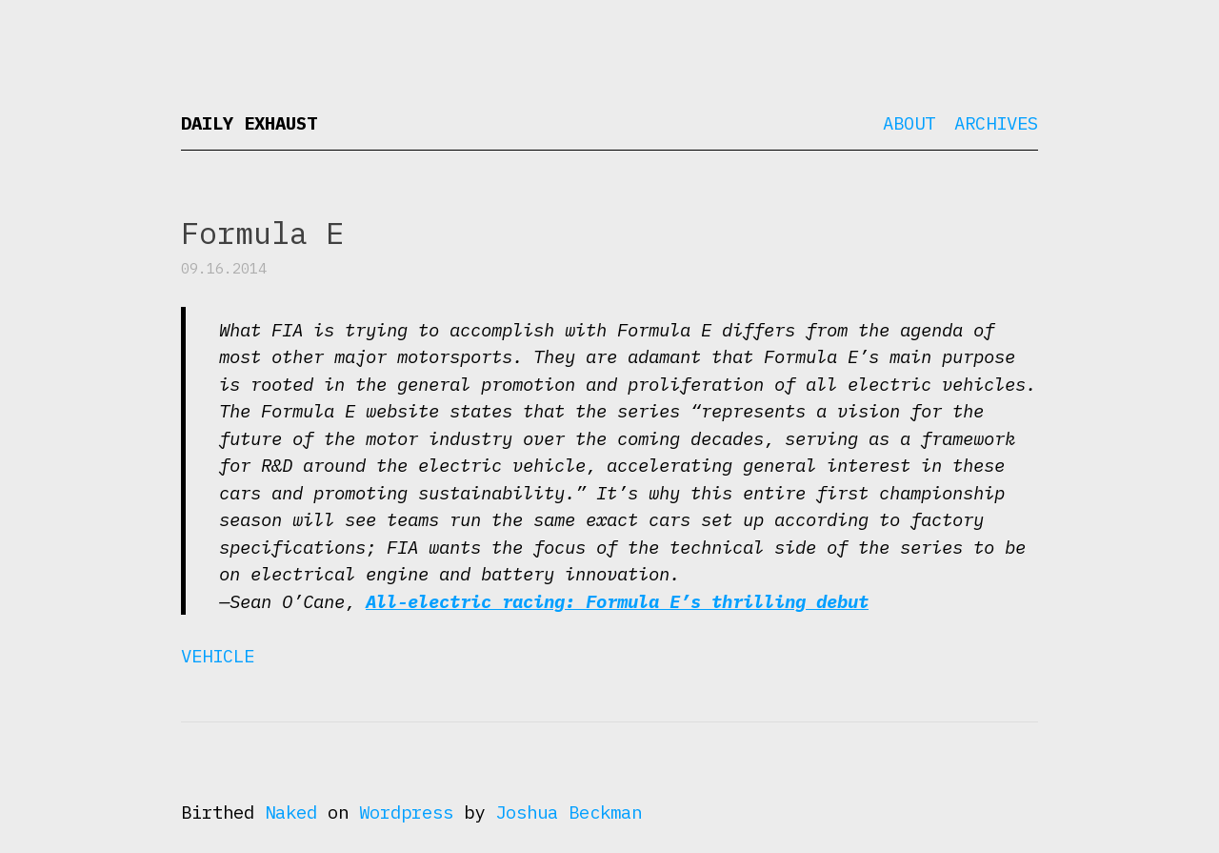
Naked (291, 812)
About (909, 123)
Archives (996, 123)
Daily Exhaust (249, 123)
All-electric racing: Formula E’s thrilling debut (617, 601)
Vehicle (217, 655)
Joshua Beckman (568, 812)
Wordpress (406, 812)
